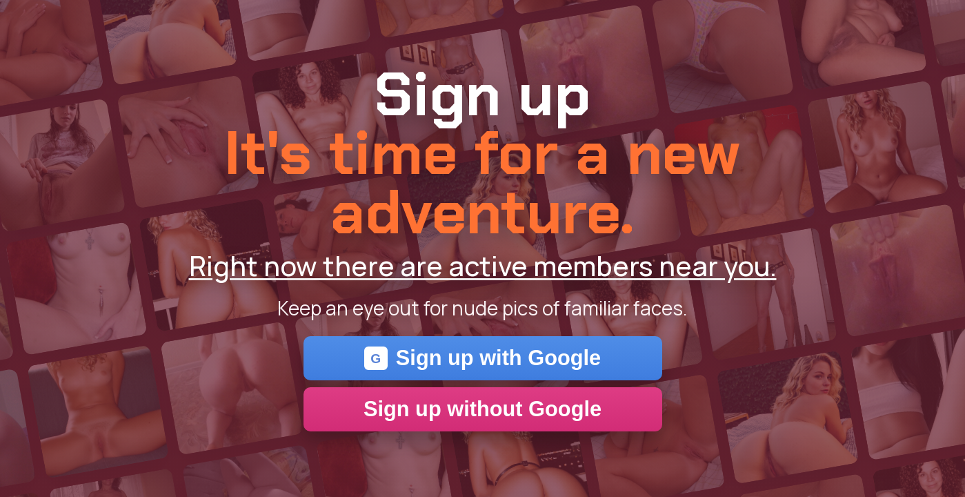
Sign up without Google (482, 409)
